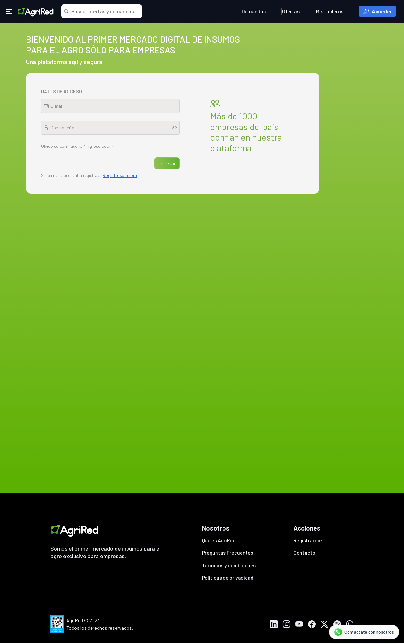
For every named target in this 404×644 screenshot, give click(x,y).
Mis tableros (329, 11)
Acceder (377, 11)
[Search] (105, 11)
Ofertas (291, 11)
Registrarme (308, 540)
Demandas (254, 11)
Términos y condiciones (229, 566)
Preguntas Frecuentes (227, 553)
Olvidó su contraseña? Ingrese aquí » (77, 146)
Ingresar (166, 163)
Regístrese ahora (120, 175)
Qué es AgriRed (218, 540)
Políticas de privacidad (227, 578)
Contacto (304, 553)
